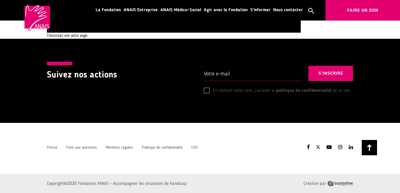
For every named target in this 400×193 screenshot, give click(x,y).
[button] (311, 11)
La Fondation (108, 10)
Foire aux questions (81, 148)
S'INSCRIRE (330, 73)
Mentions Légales (119, 148)
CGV (194, 148)
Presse (52, 148)
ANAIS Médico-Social (180, 10)
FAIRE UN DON (362, 10)
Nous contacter (288, 10)
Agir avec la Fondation (226, 10)
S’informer (260, 10)
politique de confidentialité (303, 90)
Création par (328, 183)
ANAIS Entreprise (140, 10)
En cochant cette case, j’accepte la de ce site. (277, 90)
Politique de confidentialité (162, 148)
